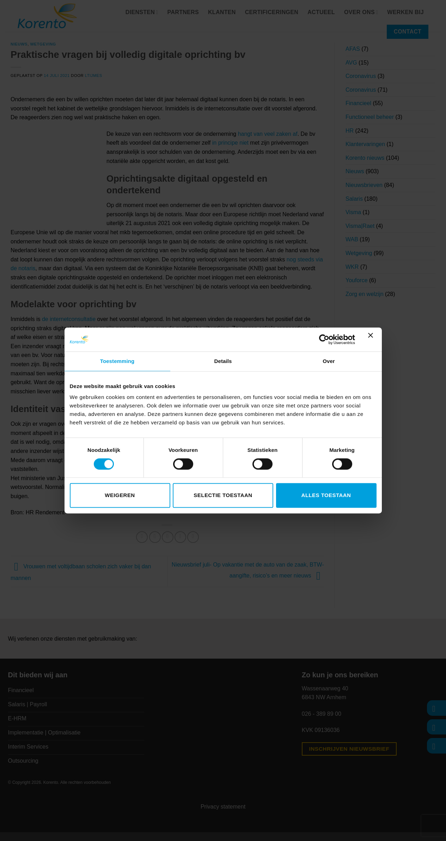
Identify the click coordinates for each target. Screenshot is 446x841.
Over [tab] (329, 361)
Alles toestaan (326, 495)
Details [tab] (223, 361)
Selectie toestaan (223, 495)
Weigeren (120, 495)
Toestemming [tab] (117, 361)
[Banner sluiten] (372, 339)
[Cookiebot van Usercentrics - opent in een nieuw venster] (324, 339)
